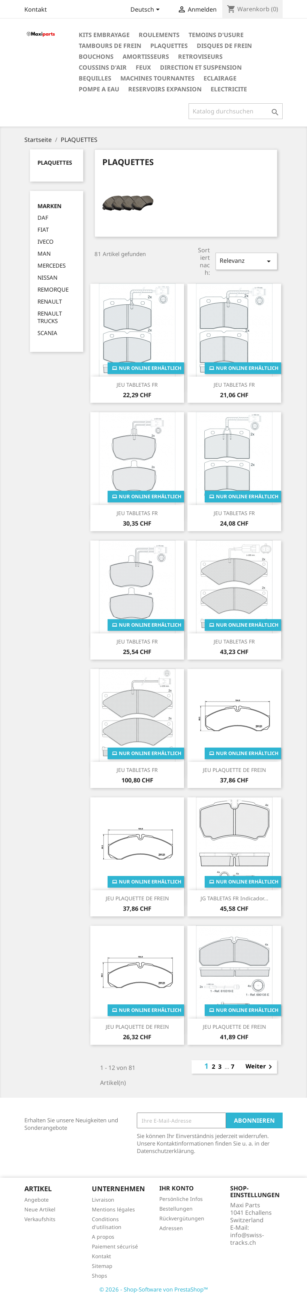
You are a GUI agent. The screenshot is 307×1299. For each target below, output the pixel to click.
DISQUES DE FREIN (224, 46)
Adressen (171, 1228)
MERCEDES (51, 265)
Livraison (103, 1199)
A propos (103, 1236)
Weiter (260, 1066)
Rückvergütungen (181, 1218)
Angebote (36, 1199)
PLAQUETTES (169, 46)
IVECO (45, 241)
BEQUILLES (95, 78)
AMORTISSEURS (146, 56)
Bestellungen (176, 1208)
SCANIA (47, 333)
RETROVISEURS (200, 56)
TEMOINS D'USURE (216, 35)
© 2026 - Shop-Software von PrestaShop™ (153, 1289)
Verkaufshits (39, 1219)
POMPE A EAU (99, 89)
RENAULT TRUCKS (49, 317)
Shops (99, 1275)
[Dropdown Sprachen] (146, 10)
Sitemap (102, 1265)
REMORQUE (53, 289)
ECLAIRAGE (220, 78)
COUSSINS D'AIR (103, 67)
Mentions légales (113, 1209)
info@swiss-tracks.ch (247, 1239)
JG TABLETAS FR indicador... (234, 898)
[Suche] (236, 111)
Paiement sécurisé (115, 1246)
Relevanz (246, 261)
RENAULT (49, 301)
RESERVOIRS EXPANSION (165, 89)
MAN (44, 253)
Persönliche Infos (181, 1198)
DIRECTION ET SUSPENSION (201, 67)
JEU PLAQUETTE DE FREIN (234, 769)
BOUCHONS (96, 56)
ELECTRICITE (229, 89)
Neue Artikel (39, 1209)
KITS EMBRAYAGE (104, 35)
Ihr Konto (176, 1188)
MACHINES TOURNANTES (157, 78)
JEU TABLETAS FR (137, 384)
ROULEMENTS (159, 35)
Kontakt (35, 9)
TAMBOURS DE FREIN (110, 46)
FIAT (43, 229)
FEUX (143, 67)
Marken (49, 206)
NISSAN (47, 277)
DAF (42, 217)
